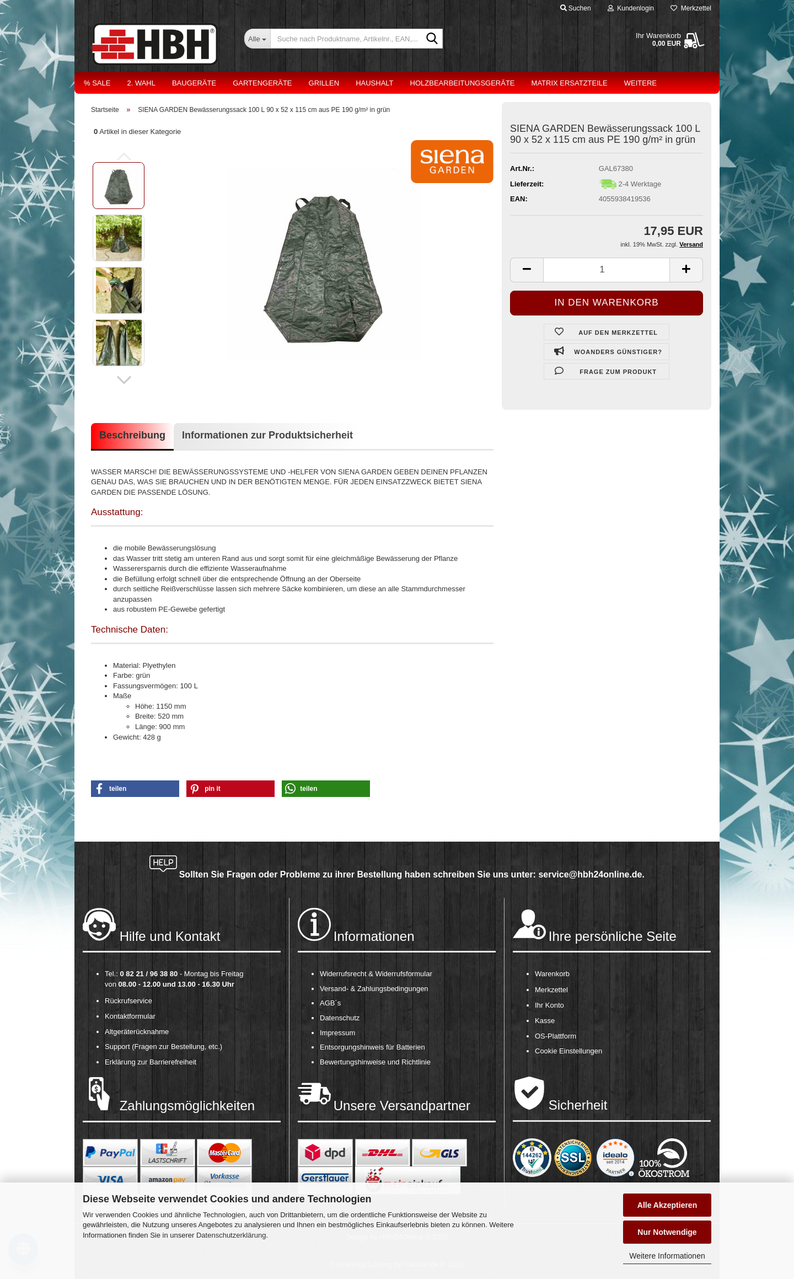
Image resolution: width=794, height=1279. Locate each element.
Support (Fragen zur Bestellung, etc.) (163, 1046)
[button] (124, 380)
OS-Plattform (555, 1036)
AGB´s (330, 1003)
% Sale (97, 83)
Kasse (545, 1020)
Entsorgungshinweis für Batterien (372, 1047)
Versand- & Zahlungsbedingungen (374, 988)
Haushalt (374, 83)
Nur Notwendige (666, 1232)
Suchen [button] (575, 8)
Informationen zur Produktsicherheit (267, 435)
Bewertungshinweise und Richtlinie (375, 1062)
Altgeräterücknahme (137, 1032)
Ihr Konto (549, 1005)
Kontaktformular (130, 1016)
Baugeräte (194, 83)
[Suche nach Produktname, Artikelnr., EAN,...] (257, 39)
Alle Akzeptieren (667, 1205)
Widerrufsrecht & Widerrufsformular (376, 974)
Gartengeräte (262, 83)
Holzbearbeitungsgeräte (462, 83)
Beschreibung (132, 435)
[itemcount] (606, 270)
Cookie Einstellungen (568, 1051)
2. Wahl (141, 83)
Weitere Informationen (667, 1255)
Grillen (324, 83)
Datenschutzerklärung (231, 1235)
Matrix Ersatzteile (570, 83)
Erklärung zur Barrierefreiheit (150, 1062)
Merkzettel (690, 8)
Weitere (640, 83)
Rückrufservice (128, 1001)
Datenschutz (340, 1018)
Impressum (337, 1033)
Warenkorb (552, 974)
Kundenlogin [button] (631, 8)
